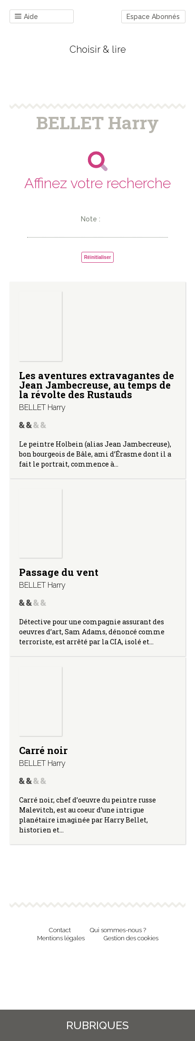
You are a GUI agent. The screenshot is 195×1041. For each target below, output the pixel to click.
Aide (26, 17)
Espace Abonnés (153, 16)
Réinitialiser (97, 257)
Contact (60, 930)
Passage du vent (58, 572)
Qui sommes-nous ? (118, 930)
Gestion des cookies (131, 938)
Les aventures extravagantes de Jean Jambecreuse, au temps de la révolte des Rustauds (96, 385)
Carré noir (43, 750)
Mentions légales (61, 938)
